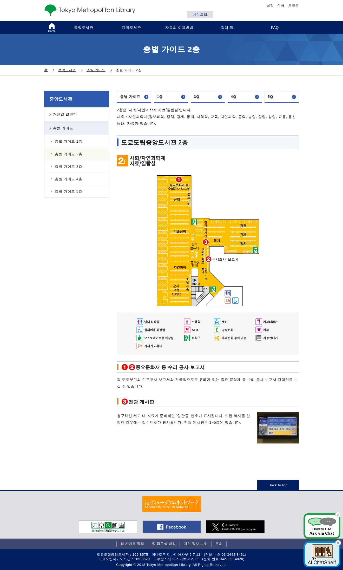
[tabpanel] (171, 504)
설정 (270, 6)
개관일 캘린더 (65, 114)
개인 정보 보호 (195, 544)
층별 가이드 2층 (68, 154)
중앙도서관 (60, 99)
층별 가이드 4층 (68, 179)
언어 (280, 6)
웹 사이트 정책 (132, 544)
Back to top (278, 485)
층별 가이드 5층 (68, 191)
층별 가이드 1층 (68, 141)
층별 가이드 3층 (68, 166)
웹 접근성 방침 (164, 544)
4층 (234, 97)
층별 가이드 (130, 97)
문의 (218, 544)
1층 (160, 97)
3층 (197, 97)
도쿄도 (293, 6)
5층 (271, 97)
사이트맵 (200, 14)
